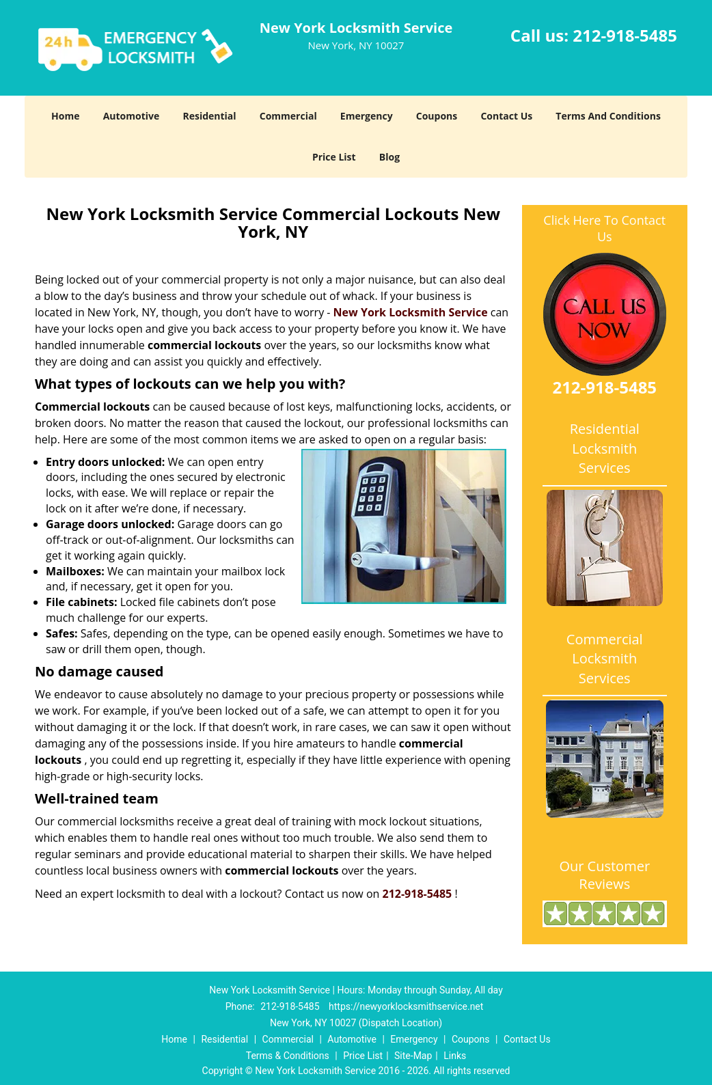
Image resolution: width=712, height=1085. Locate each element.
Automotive (131, 115)
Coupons (436, 115)
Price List (334, 156)
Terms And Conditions (608, 115)
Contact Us (506, 115)
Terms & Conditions (287, 1055)
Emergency (366, 115)
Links (454, 1055)
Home (65, 115)
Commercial (288, 115)
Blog (389, 156)
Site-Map (413, 1055)
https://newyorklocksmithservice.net (406, 1006)
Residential (209, 115)
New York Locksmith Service (410, 312)
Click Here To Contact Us (604, 228)
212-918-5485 (625, 35)
